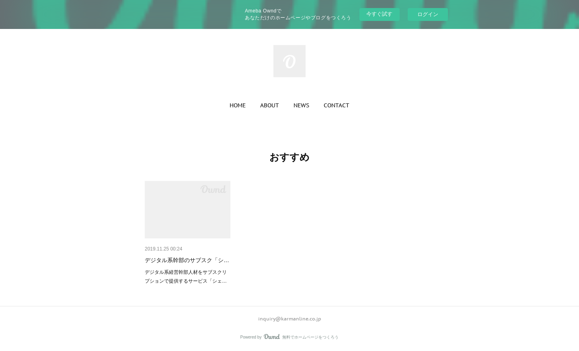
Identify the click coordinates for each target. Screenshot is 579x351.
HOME (238, 105)
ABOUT (269, 105)
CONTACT (336, 105)
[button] (238, 105)
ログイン (427, 14)
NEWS (301, 105)
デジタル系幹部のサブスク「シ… (187, 260)
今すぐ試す (379, 14)
